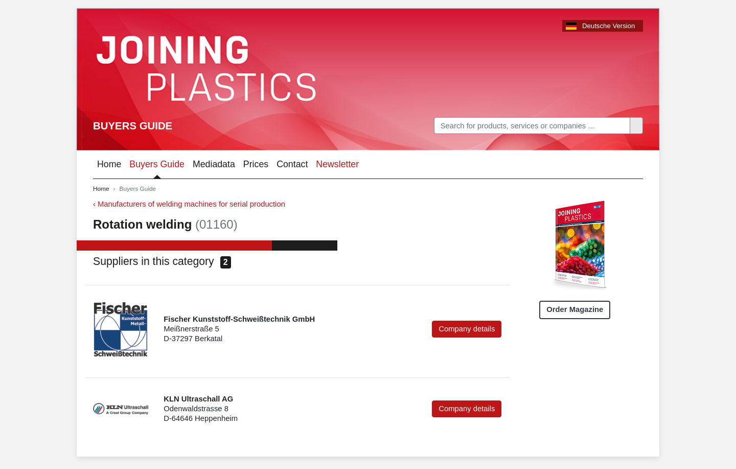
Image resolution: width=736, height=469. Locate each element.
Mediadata (214, 164)
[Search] (532, 125)
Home (109, 164)
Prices (255, 164)
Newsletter (337, 164)
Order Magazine (574, 309)
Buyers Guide (132, 125)
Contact (292, 164)
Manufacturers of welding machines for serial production (191, 204)
